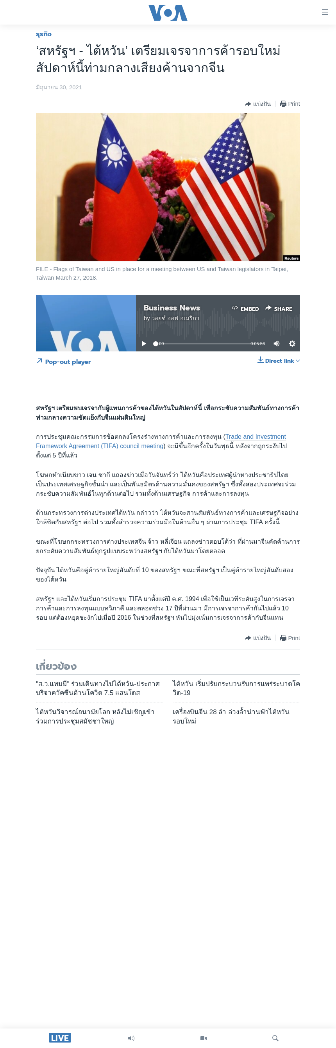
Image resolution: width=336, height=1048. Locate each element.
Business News (172, 308)
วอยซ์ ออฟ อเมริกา (175, 318)
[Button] (257, 104)
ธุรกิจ (44, 34)
